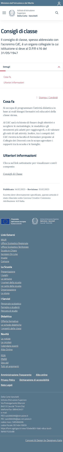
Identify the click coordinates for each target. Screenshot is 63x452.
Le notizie (5, 338)
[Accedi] (59, 3)
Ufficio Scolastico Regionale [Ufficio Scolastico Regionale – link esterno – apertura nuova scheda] (14, 243)
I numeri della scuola (11, 282)
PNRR (4, 359)
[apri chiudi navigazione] (4, 13)
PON (3, 355)
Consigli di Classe (12, 173)
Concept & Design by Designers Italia (43, 440)
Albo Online (7, 349)
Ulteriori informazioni (14, 82)
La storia (5, 293)
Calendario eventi (9, 346)
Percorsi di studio (9, 311)
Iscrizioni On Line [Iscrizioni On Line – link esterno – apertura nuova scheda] (9, 254)
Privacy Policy (8, 380)
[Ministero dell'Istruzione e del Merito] (17, 3)
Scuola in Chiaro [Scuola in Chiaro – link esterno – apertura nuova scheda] (9, 250)
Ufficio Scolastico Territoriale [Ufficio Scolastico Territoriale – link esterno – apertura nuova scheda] (15, 247)
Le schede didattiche (11, 325)
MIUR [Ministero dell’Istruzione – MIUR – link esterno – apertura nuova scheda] (3, 239)
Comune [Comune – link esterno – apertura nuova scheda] (5, 261)
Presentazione (8, 271)
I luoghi (4, 275)
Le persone (6, 279)
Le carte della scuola (11, 286)
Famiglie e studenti (10, 307)
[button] (31, 67)
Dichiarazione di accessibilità (34, 380)
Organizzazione (8, 289)
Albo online (41, 374)
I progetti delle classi (11, 328)
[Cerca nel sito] (56, 13)
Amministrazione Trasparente (16, 374)
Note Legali (6, 385)
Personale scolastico (11, 303)
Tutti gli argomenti (10, 366)
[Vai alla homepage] (12, 13)
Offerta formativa (9, 321)
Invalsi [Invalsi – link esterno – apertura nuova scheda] (4, 257)
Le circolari (6, 342)
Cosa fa (7, 77)
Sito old (4, 362)
